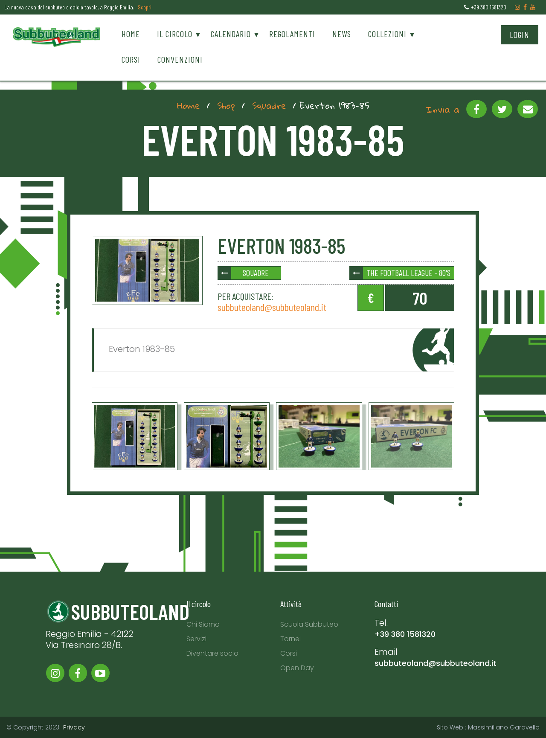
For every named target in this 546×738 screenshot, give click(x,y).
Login (519, 34)
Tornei (290, 639)
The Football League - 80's (408, 272)
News (341, 34)
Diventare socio (212, 653)
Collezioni (387, 34)
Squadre (269, 105)
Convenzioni (180, 59)
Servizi (196, 639)
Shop (226, 105)
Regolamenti (292, 34)
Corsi (131, 59)
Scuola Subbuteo (309, 624)
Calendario (231, 34)
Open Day (297, 668)
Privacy (74, 727)
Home (131, 34)
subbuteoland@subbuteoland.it (272, 307)
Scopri (144, 7)
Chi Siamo (203, 624)
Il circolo (174, 34)
